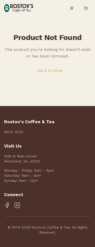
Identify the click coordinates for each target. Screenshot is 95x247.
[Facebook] (7, 205)
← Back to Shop (47, 70)
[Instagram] (17, 205)
